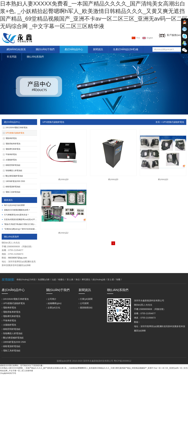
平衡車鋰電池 (11, 154)
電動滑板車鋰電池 (13, 144)
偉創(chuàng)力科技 (26, 279)
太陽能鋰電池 (11, 160)
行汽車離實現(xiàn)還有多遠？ (16, 215)
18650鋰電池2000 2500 (15, 181)
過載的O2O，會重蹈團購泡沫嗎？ (17, 210)
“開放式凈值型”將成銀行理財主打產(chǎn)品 (22, 224)
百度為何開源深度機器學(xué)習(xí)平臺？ (21, 219)
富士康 (70, 279)
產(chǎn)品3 (163, 179)
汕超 (54, 279)
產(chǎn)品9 (63, 179)
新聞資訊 (98, 49)
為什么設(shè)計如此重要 (14, 205)
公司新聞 (84, 303)
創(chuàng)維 (98, 279)
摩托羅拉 (86, 279)
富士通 (110, 279)
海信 (77, 279)
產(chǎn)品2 (63, 233)
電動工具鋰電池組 (13, 192)
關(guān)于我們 (45, 49)
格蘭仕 (61, 279)
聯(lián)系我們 (35, 56)
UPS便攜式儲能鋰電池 (15, 133)
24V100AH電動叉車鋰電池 (16, 127)
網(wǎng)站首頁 (16, 49)
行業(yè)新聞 (85, 299)
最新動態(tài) (85, 307)
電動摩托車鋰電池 (13, 149)
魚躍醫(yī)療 (44, 279)
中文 (138, 38)
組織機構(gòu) (53, 303)
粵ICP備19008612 (122, 361)
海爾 (118, 279)
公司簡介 (51, 299)
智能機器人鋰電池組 (14, 170)
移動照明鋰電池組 (13, 165)
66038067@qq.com (17, 257)
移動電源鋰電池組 (13, 187)
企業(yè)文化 (53, 307)
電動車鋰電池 (11, 138)
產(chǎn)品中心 (74, 49)
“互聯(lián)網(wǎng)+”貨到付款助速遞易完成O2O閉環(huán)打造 (30, 229)
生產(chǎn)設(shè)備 (125, 49)
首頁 (158, 122)
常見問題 (12, 56)
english (150, 38)
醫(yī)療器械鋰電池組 (14, 176)
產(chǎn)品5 (113, 179)
